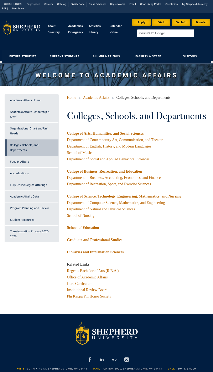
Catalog (61, 4)
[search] (165, 33)
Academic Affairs (96, 95)
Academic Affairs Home (25, 98)
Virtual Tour (114, 34)
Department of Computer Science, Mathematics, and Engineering (116, 201)
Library (93, 32)
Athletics (95, 26)
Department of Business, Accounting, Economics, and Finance (114, 175)
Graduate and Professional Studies (94, 238)
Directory (54, 32)
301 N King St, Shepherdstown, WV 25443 (57, 366)
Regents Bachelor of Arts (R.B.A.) (93, 269)
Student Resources (22, 217)
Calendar (116, 26)
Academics (75, 26)
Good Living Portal (150, 4)
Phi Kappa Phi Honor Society (89, 294)
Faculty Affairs (19, 159)
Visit (161, 22)
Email (132, 4)
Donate (201, 22)
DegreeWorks (117, 4)
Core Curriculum (79, 281)
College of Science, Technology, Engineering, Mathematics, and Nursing (124, 194)
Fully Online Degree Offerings (28, 182)
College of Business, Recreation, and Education (104, 169)
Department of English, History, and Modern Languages (109, 144)
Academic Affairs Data (24, 194)
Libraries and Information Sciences (95, 250)
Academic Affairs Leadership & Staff (30, 112)
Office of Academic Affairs (87, 275)
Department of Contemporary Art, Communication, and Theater (115, 138)
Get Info (181, 22)
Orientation (171, 4)
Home (71, 95)
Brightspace (33, 4)
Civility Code (77, 4)
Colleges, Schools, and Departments (24, 145)
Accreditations (19, 171)
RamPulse (18, 8)
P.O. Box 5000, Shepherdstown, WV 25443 (132, 366)
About (52, 26)
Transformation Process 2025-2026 (29, 232)
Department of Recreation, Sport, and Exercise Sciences (109, 182)
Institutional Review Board (87, 288)
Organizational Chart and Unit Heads (29, 129)
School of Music (79, 151)
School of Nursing (80, 213)
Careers (48, 4)
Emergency (75, 32)
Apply (141, 22)
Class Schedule (97, 4)
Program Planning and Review (29, 206)
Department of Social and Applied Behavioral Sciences (108, 157)
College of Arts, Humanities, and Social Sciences (105, 131)
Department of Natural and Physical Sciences (101, 207)
